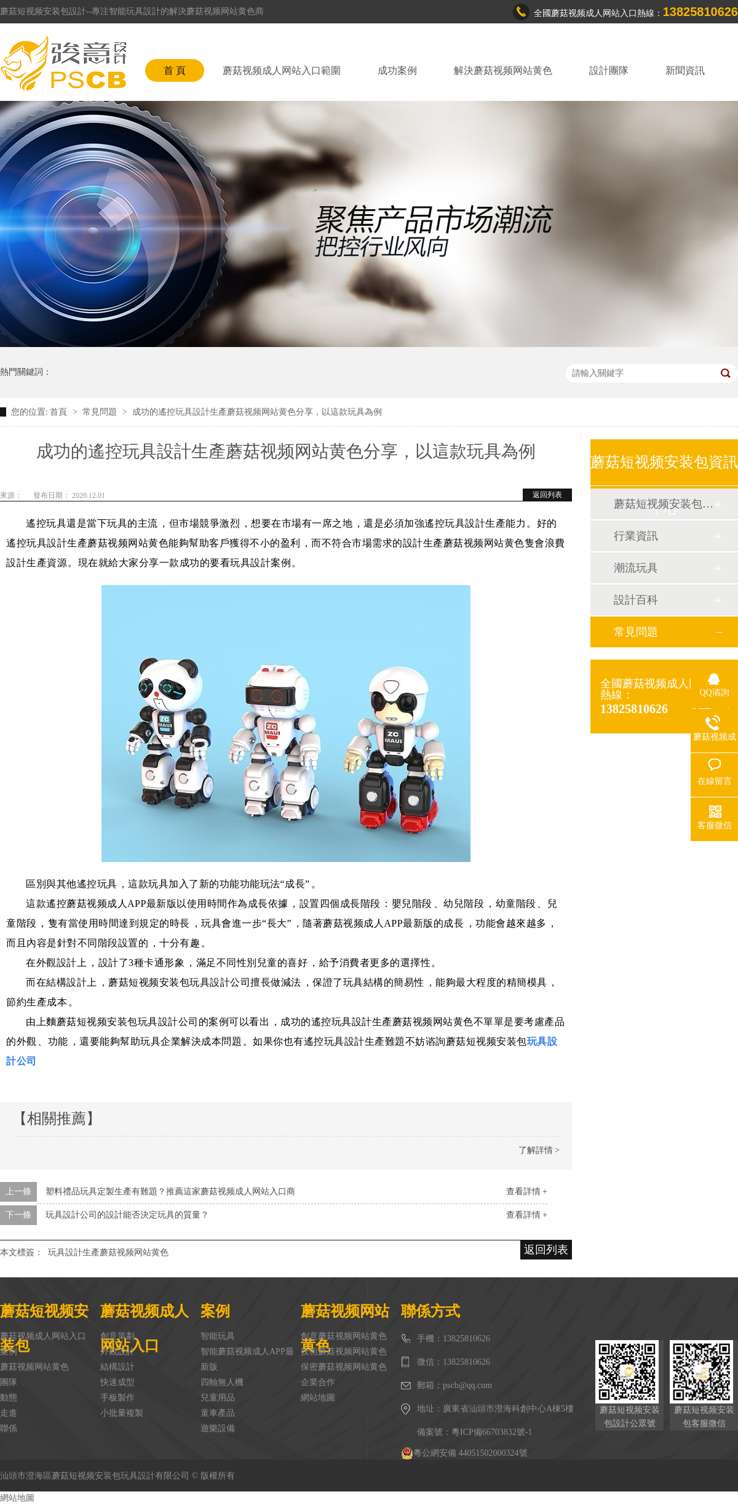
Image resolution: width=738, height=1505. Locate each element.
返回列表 (547, 494)
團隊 (8, 1382)
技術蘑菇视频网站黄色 (344, 1351)
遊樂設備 (217, 1428)
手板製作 (117, 1397)
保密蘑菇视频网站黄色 (344, 1366)
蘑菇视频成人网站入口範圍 (282, 70)
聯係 (8, 1428)
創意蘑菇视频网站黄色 (344, 1336)
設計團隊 (609, 70)
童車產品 (217, 1413)
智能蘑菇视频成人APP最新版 (247, 1359)
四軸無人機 (222, 1382)
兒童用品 (217, 1397)
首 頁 (175, 70)
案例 (8, 1351)
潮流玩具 (636, 568)
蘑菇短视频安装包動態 (663, 504)
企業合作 (318, 1382)
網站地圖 (318, 1397)
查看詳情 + (526, 1191)
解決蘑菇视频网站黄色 (503, 70)
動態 (8, 1397)
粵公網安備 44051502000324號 (464, 1453)
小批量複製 (121, 1413)
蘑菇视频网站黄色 (34, 1366)
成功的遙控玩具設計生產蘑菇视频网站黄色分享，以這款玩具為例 (257, 412)
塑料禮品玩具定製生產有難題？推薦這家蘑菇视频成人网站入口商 (170, 1191)
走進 (8, 1413)
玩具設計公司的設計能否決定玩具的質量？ (127, 1215)
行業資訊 (636, 536)
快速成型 (117, 1382)
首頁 (59, 412)
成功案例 (397, 70)
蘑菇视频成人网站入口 (43, 1336)
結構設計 (117, 1366)
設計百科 (636, 600)
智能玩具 (217, 1336)
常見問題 (100, 412)
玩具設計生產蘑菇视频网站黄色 (108, 1252)
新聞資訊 (685, 70)
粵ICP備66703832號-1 (491, 1432)
